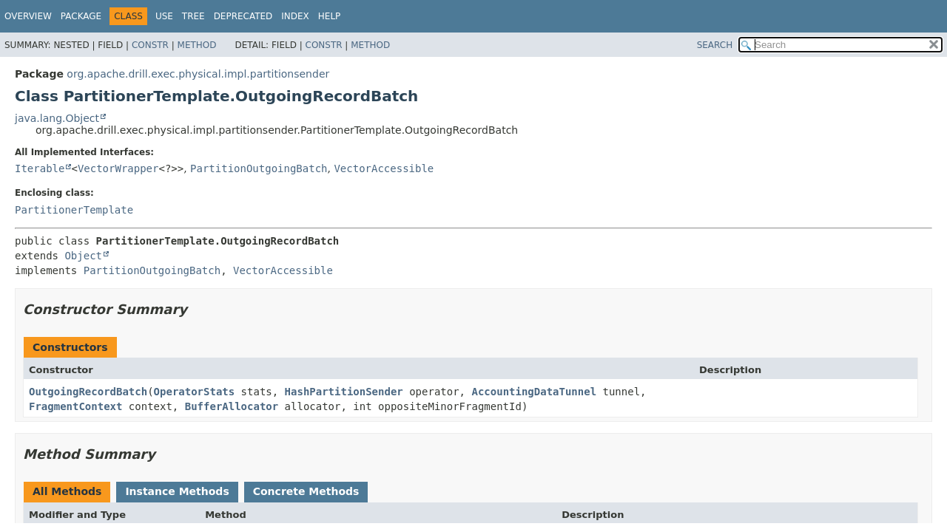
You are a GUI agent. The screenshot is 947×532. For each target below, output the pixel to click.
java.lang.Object (57, 118)
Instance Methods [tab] (177, 491)
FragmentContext (75, 406)
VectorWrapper (118, 168)
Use (164, 16)
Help (329, 16)
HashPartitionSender (344, 392)
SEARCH (715, 45)
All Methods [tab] (67, 491)
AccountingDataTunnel (533, 392)
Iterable (39, 168)
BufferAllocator (231, 406)
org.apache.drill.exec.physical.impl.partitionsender (198, 74)
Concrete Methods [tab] (306, 491)
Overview (28, 16)
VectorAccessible (384, 168)
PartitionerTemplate (74, 210)
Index (295, 16)
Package (81, 16)
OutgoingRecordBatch (88, 392)
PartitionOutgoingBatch (258, 168)
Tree (193, 16)
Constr (150, 45)
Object (83, 256)
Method (197, 45)
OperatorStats (194, 392)
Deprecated (243, 16)
